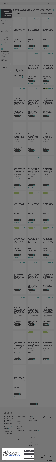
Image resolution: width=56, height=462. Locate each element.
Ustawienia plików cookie (29, 457)
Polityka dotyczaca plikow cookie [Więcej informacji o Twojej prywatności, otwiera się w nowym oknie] (15, 455)
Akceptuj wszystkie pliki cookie (29, 451)
